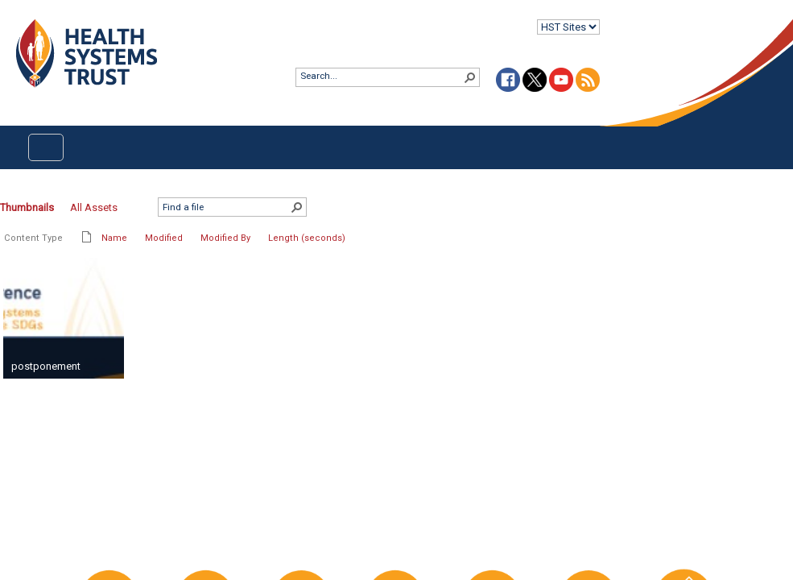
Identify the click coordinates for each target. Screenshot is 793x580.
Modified (164, 238)
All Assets (94, 207)
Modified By (225, 238)
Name (114, 238)
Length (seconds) (306, 238)
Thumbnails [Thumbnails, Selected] (27, 207)
